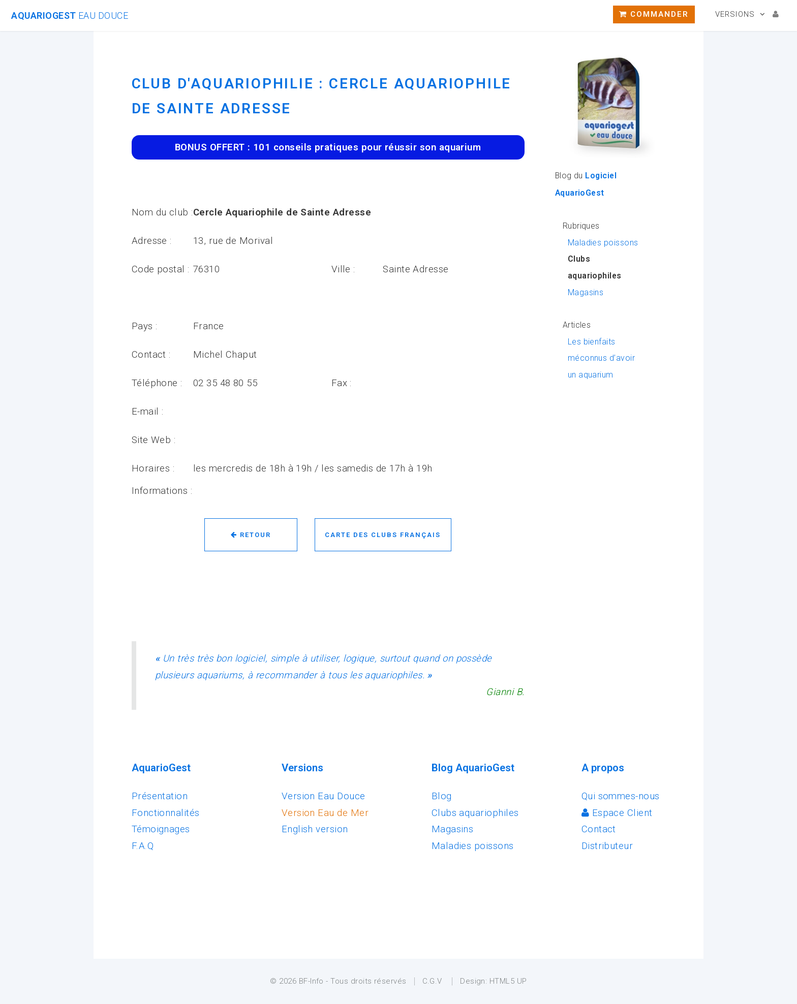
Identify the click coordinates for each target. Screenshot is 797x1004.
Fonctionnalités (166, 813)
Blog (442, 796)
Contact (598, 829)
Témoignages (161, 829)
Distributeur (607, 846)
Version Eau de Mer (325, 813)
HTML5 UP (508, 981)
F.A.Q (143, 846)
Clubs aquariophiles (475, 813)
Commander (654, 14)
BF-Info (311, 981)
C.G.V (432, 981)
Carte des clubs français (383, 535)
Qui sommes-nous (620, 796)
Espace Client (617, 813)
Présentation (160, 796)
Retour (251, 535)
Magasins (586, 292)
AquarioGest (69, 15)
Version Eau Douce (323, 796)
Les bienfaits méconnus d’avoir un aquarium (601, 358)
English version (315, 829)
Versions (735, 14)
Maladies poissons (603, 242)
